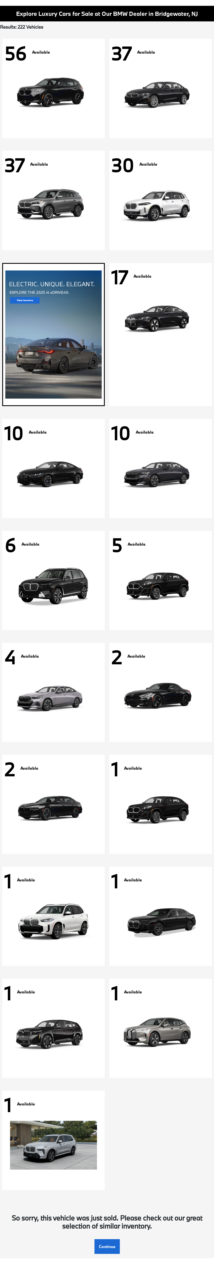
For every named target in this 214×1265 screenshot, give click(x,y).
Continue (107, 1246)
